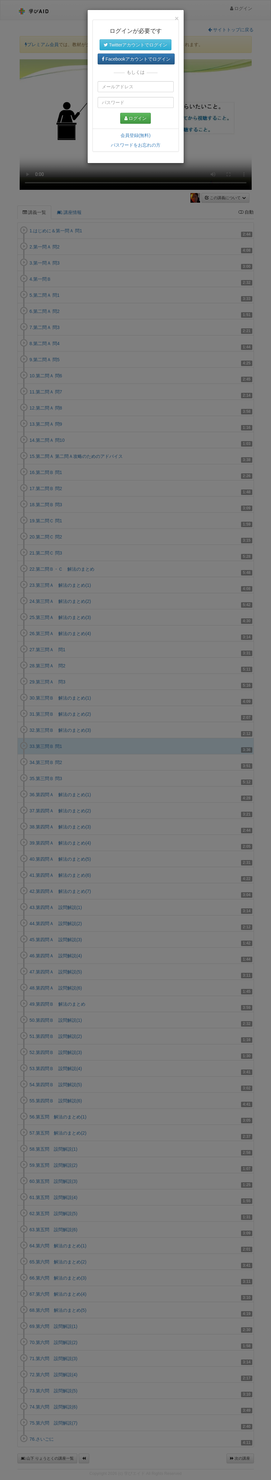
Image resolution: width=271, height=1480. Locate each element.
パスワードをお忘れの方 (135, 145)
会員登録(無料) (135, 135)
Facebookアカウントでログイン (136, 59)
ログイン (135, 118)
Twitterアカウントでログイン (136, 44)
